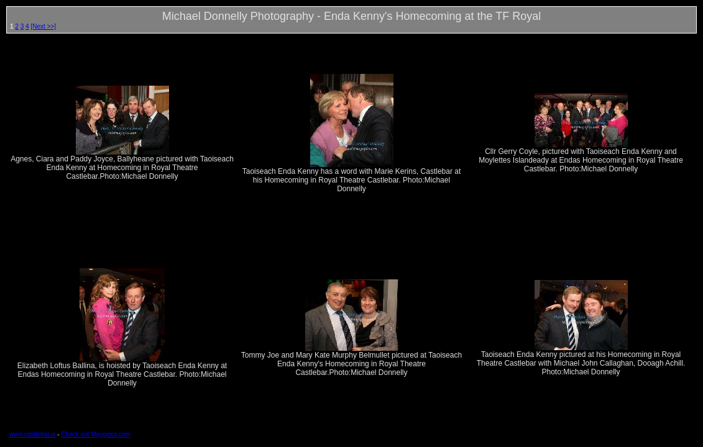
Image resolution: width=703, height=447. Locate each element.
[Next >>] (43, 26)
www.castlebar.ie (32, 434)
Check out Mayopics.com (96, 434)
